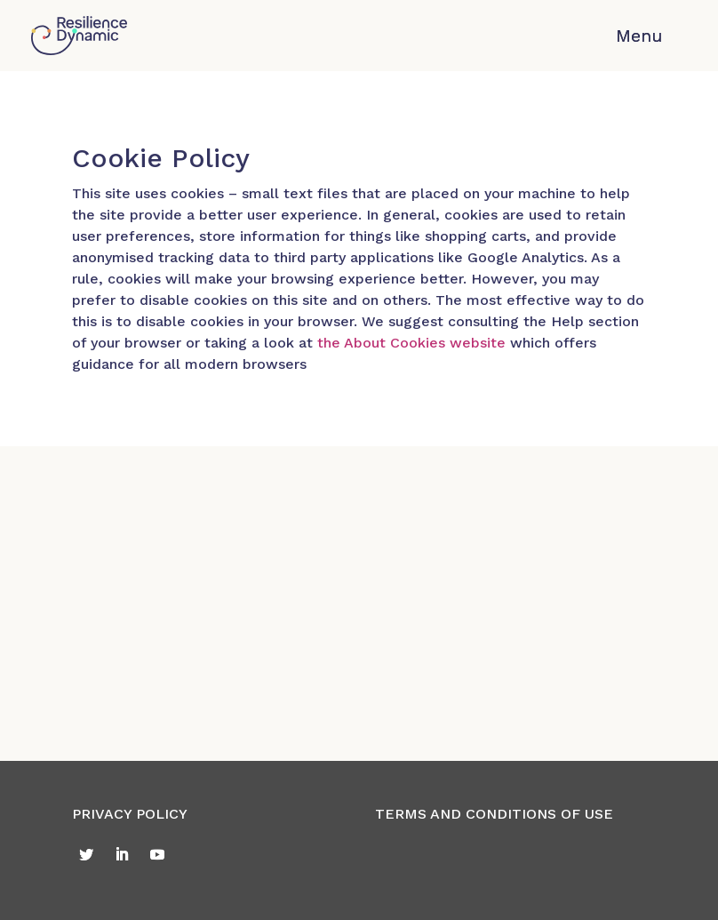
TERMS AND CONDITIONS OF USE (494, 813)
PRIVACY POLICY (129, 813)
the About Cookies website (411, 342)
